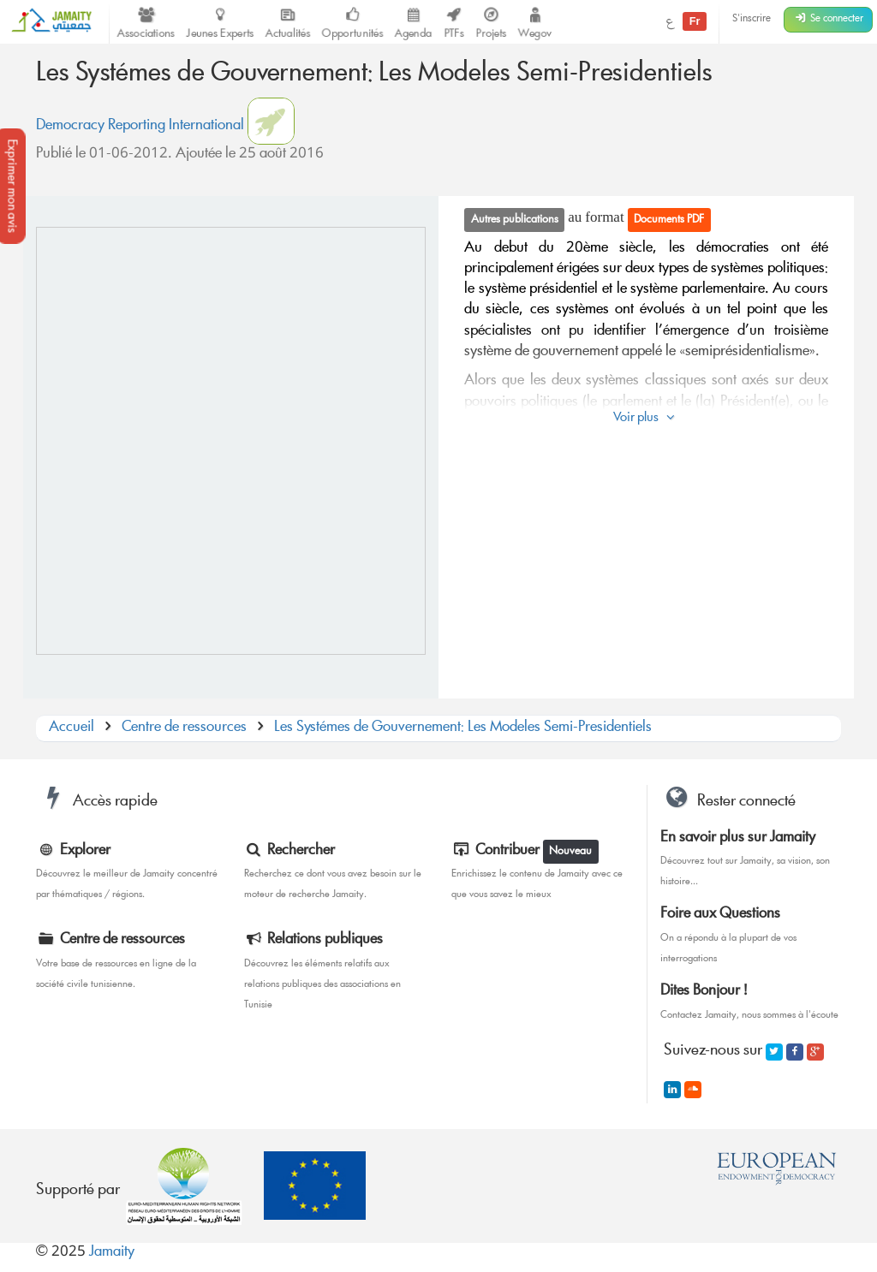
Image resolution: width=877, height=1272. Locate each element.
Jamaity (111, 1252)
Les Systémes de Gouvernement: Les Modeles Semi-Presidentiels (463, 728)
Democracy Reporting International (140, 126)
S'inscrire (751, 19)
